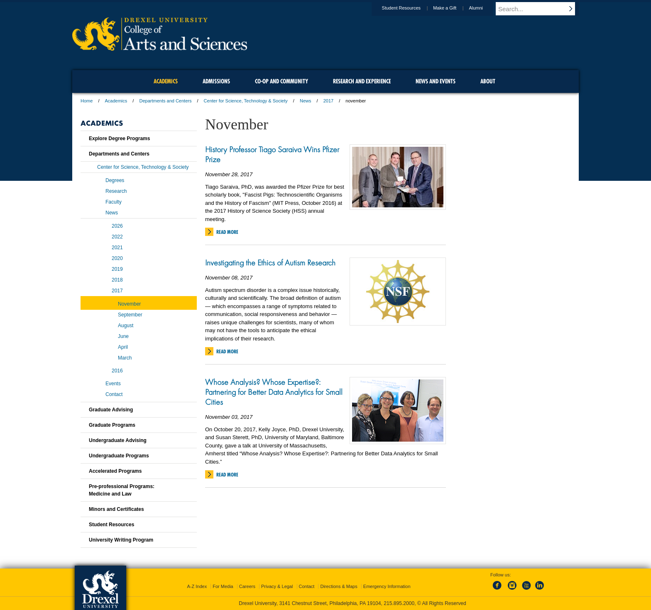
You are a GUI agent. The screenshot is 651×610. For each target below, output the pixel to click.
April (123, 347)
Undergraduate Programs (119, 456)
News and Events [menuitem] (435, 81)
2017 (328, 100)
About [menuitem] (487, 81)
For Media (223, 586)
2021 (117, 247)
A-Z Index (197, 586)
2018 (117, 280)
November (129, 304)
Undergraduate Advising (118, 440)
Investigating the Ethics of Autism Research (270, 262)
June (123, 336)
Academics (116, 100)
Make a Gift (452, 7)
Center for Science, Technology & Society (246, 100)
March (125, 358)
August (125, 325)
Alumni (484, 7)
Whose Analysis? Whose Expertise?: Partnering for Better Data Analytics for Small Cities (274, 392)
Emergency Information (387, 586)
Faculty (113, 202)
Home (87, 100)
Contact (113, 394)
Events (113, 383)
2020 (117, 258)
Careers (247, 586)
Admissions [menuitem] (216, 81)
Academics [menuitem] (166, 81)
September (130, 315)
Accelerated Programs (115, 471)
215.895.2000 (399, 603)
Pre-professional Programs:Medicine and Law (121, 490)
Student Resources (409, 7)
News (305, 100)
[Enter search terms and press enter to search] (541, 8)
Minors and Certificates (116, 509)
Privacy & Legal (277, 586)
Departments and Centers (165, 100)
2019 (117, 269)
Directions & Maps (338, 586)
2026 (117, 226)
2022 (117, 237)
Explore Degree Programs (119, 138)
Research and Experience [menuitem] (362, 81)
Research (116, 191)
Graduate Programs (112, 425)
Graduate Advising (111, 410)
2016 (117, 371)
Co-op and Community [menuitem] (281, 81)
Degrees (114, 180)
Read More (227, 232)
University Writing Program (121, 540)
